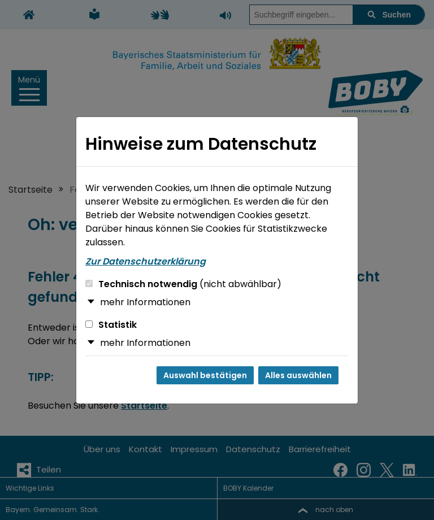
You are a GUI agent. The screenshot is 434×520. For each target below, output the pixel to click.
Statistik (111, 324)
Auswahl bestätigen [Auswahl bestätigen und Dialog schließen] (205, 375)
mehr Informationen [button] (145, 302)
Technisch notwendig (183, 284)
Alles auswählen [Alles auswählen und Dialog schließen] (298, 375)
